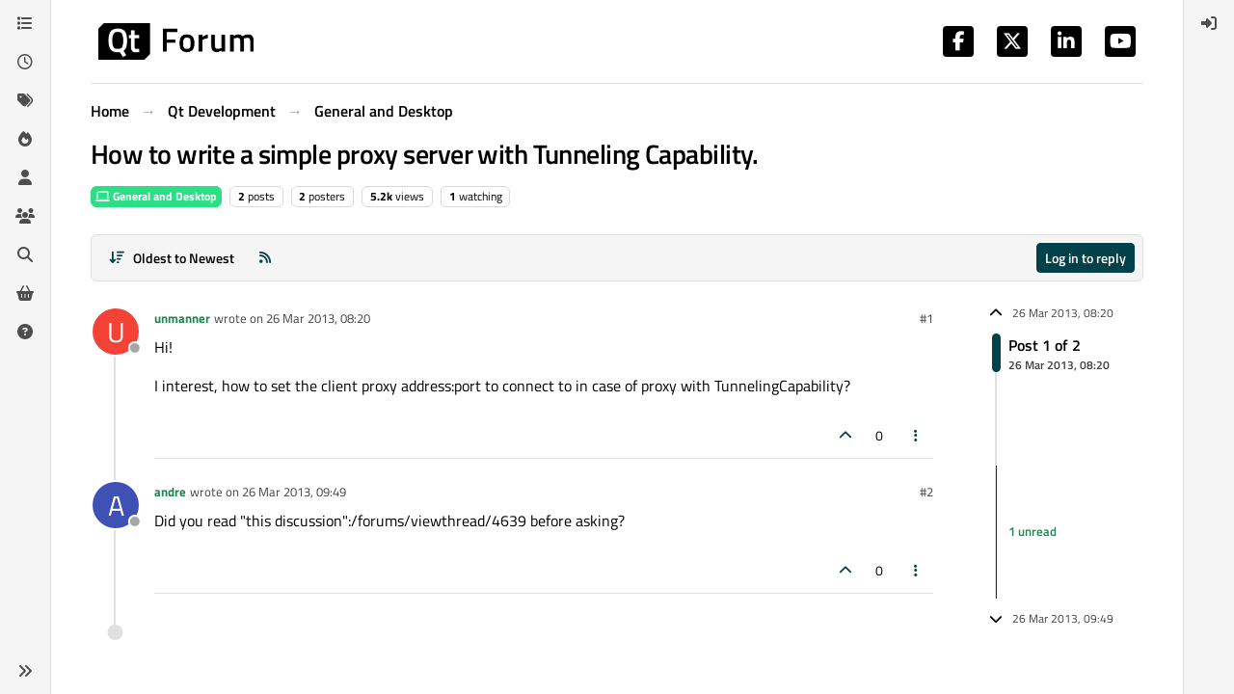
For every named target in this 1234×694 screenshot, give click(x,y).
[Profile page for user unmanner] (116, 331)
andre (170, 491)
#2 (926, 491)
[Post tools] (916, 435)
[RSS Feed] (265, 258)
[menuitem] (1209, 23)
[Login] (1209, 23)
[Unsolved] (25, 331)
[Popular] (25, 138)
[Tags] (25, 100)
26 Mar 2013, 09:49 (294, 491)
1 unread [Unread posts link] (1032, 531)
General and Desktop (156, 196)
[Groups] (25, 215)
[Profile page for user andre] (116, 505)
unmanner (182, 318)
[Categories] (25, 23)
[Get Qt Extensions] (25, 293)
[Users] (25, 177)
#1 (926, 318)
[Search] (25, 254)
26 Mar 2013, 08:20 (318, 318)
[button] (25, 670)
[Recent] (25, 61)
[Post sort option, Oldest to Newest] (171, 258)
